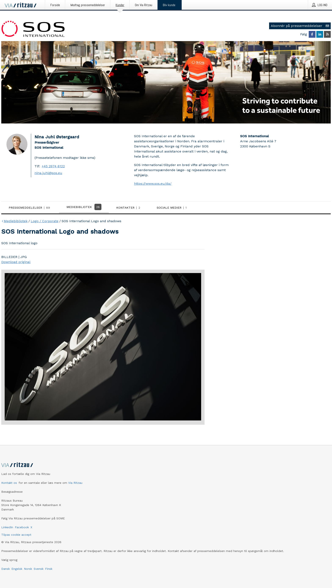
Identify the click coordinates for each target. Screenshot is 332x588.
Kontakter (129, 207)
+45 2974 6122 (53, 166)
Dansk (5, 568)
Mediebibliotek (83, 207)
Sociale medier (172, 207)
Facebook (22, 527)
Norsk (28, 568)
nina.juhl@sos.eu (48, 173)
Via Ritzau (75, 482)
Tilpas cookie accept (16, 534)
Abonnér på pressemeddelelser (301, 25)
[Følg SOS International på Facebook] (312, 34)
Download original (15, 262)
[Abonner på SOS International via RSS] (327, 34)
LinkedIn (7, 527)
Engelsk (16, 568)
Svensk (38, 568)
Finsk (48, 568)
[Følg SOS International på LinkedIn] (319, 34)
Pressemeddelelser (30, 207)
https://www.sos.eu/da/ (153, 184)
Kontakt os (9, 482)
